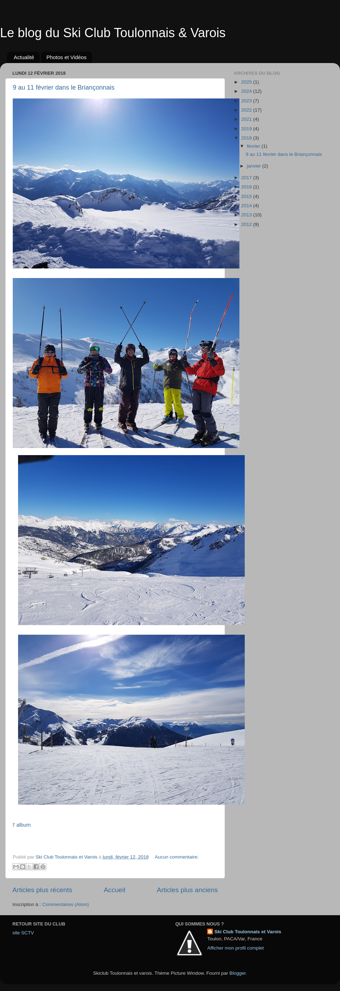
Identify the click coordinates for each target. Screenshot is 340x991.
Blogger (238, 973)
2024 (247, 91)
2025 (247, 82)
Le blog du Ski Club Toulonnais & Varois (113, 33)
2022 (247, 110)
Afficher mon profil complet (235, 948)
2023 (247, 100)
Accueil (114, 890)
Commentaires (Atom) (65, 904)
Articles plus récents (42, 890)
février (254, 146)
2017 (247, 177)
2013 (247, 214)
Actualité (24, 57)
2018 (247, 138)
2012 (247, 224)
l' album (22, 825)
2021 (247, 119)
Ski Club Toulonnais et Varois (247, 931)
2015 (247, 196)
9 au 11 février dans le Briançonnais (63, 87)
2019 (247, 128)
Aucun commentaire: (177, 857)
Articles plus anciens (187, 890)
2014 (247, 205)
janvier (254, 166)
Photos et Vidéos (66, 57)
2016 (247, 186)
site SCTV (23, 932)
